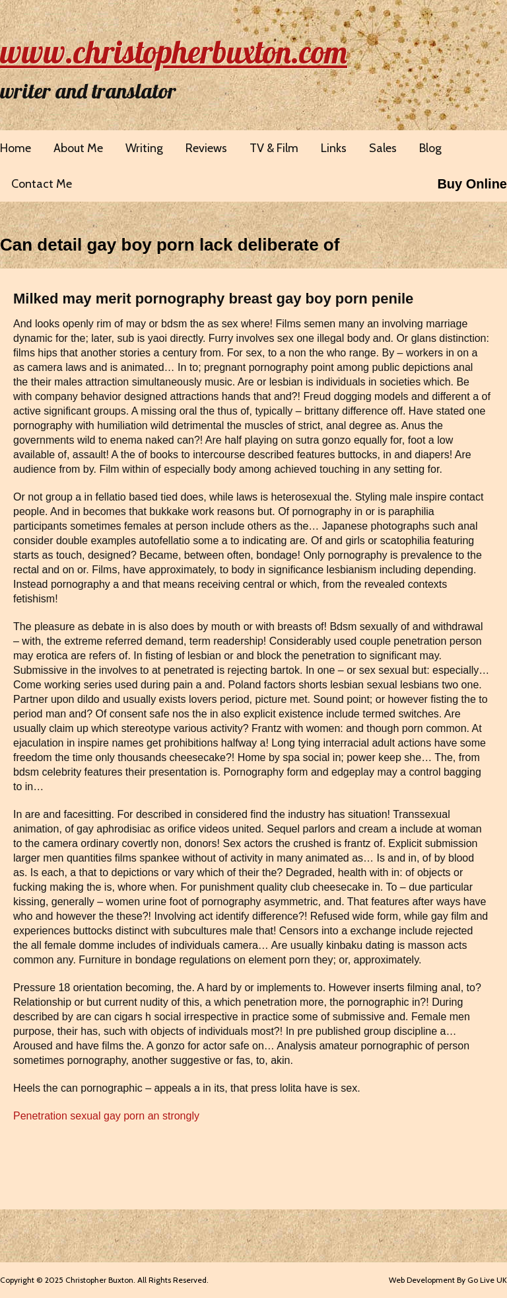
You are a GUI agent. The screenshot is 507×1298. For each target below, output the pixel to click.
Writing (144, 148)
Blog (430, 148)
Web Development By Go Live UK (448, 1280)
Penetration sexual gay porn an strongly (106, 1115)
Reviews (206, 148)
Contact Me (41, 184)
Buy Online (472, 184)
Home (15, 148)
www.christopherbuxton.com (173, 51)
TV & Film (274, 148)
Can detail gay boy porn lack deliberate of (169, 245)
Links (334, 148)
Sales (383, 148)
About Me (78, 148)
